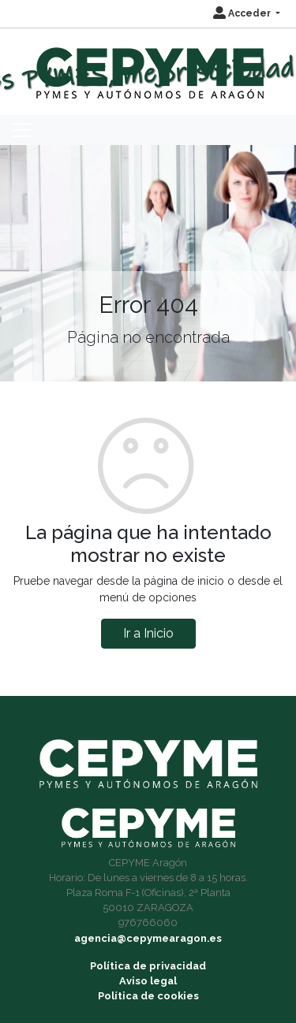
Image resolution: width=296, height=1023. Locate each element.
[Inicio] (148, 65)
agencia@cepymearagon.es (148, 938)
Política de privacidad (148, 966)
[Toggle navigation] (21, 130)
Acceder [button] (243, 13)
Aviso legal (148, 981)
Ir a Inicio (148, 633)
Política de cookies (148, 996)
